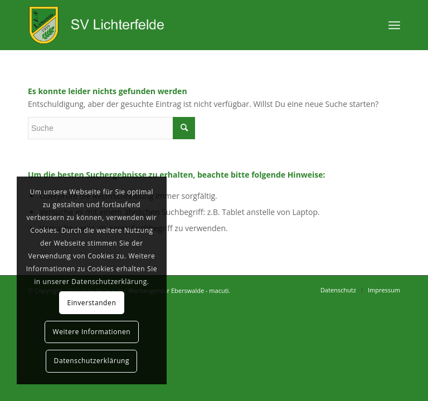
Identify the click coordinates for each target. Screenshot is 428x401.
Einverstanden (91, 302)
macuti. (219, 290)
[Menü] (394, 25)
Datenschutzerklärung (92, 360)
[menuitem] (338, 290)
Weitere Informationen (91, 331)
